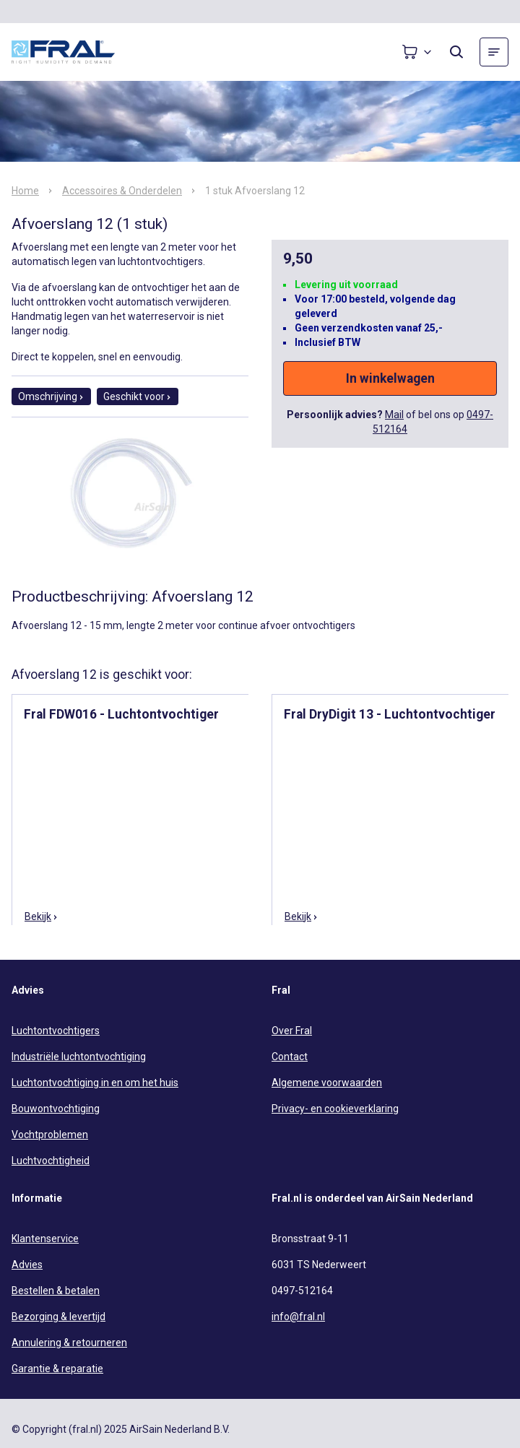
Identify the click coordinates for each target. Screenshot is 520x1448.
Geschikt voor (137, 396)
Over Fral (292, 1030)
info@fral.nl (298, 1316)
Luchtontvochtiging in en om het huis (95, 1082)
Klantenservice (45, 1238)
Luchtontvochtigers (56, 1030)
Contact (290, 1056)
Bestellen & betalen (56, 1290)
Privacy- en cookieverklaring (335, 1108)
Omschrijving (51, 396)
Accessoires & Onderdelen (122, 190)
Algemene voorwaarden (327, 1082)
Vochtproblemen (50, 1134)
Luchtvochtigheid (51, 1160)
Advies (27, 1264)
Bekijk (41, 916)
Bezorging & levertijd (58, 1316)
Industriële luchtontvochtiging (79, 1056)
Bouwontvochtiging (56, 1108)
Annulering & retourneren (69, 1342)
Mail (394, 414)
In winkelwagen (390, 378)
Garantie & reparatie (57, 1368)
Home (25, 190)
